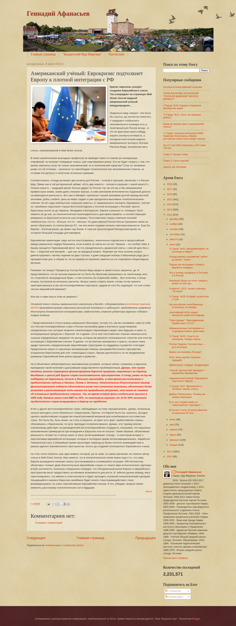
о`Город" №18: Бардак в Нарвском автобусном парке (182, 107)
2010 (170, 456)
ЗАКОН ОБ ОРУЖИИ (174, 167)
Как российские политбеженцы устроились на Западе (186, 306)
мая (172, 424)
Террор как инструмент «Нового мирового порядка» (186, 266)
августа (174, 239)
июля (173, 244)
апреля (174, 429)
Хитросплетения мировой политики (182, 87)
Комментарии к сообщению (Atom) (65, 545)
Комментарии (174, 596)
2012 (170, 214)
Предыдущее (146, 538)
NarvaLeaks (116, 54)
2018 (170, 184)
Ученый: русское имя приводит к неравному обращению (187, 371)
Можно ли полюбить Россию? (185, 352)
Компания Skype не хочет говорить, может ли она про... (188, 282)
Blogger (196, 618)
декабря (174, 219)
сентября (175, 234)
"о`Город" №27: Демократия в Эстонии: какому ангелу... (185, 387)
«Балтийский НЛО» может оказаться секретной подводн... (187, 314)
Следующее (36, 538)
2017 (170, 189)
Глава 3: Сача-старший (176, 160)
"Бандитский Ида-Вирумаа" (82, 54)
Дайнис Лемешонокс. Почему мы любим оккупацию (187, 395)
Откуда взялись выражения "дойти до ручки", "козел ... (188, 258)
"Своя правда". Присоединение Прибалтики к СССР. (186, 321)
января (174, 444)
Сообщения (173, 590)
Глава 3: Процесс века (175, 154)
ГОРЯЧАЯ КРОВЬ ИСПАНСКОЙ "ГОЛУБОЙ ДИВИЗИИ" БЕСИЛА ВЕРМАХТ (181, 96)
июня (173, 419)
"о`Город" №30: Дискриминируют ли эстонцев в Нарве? (189, 250)
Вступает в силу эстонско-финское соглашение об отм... (188, 411)
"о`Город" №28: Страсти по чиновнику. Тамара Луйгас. (185, 337)
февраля (175, 439)
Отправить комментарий (48, 522)
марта (173, 434)
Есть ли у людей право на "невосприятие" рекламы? (185, 403)
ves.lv (148, 491)
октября (174, 229)
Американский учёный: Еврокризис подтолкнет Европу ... (188, 379)
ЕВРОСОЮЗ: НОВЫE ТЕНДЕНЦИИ (189, 365)
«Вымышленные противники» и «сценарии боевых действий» (187, 329)
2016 (170, 194)
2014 (170, 204)
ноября (174, 224)
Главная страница (43, 54)
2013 (170, 209)
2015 (170, 199)
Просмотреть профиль (175, 558)
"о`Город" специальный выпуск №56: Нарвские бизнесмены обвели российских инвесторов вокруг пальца (184, 136)
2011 (170, 451)
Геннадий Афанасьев (58, 13)
